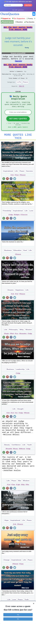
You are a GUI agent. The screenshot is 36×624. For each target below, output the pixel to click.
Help (23, 494)
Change (7, 569)
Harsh (22, 92)
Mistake (27, 422)
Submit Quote (8, 22)
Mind (12, 343)
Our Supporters (19, 18)
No (18, 619)
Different (22, 458)
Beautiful (9, 458)
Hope (7, 530)
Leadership (20, 379)
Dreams (11, 299)
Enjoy (22, 573)
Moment (22, 184)
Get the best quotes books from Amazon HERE (18, 29)
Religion (17, 224)
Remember (23, 343)
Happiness (19, 299)
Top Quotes (30, 22)
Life (19, 88)
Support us (6, 18)
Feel (17, 303)
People (7, 343)
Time (13, 494)
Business (8, 260)
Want (17, 184)
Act (16, 422)
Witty (22, 339)
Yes (18, 614)
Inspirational (8, 181)
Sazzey (18, 63)
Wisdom (28, 339)
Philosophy (13, 339)
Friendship (7, 220)
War (19, 490)
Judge (11, 224)
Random (20, 22)
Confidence (16, 454)
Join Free (28, 5)
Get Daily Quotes (18, 126)
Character (24, 224)
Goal (25, 260)
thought (20, 418)
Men (27, 494)
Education (17, 260)
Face (16, 343)
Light (18, 494)
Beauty (7, 454)
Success (29, 181)
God (9, 494)
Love (31, 220)
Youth (29, 454)
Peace (25, 88)
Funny (30, 18)
